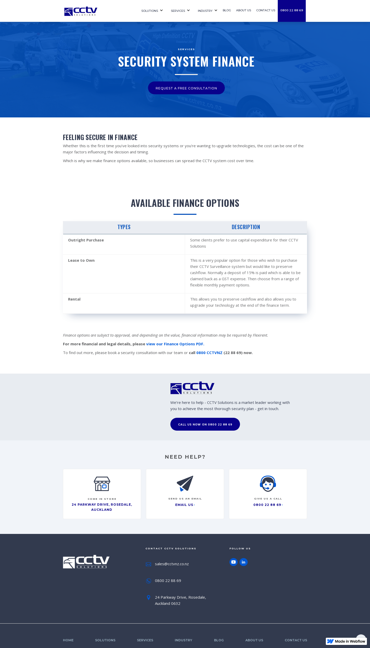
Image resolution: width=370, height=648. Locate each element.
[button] (151, 11)
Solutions (149, 11)
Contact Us (296, 640)
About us (243, 10)
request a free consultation (186, 88)
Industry (205, 11)
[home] (97, 11)
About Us (254, 640)
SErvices (178, 11)
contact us (265, 10)
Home (68, 640)
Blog (227, 10)
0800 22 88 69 (291, 10)
